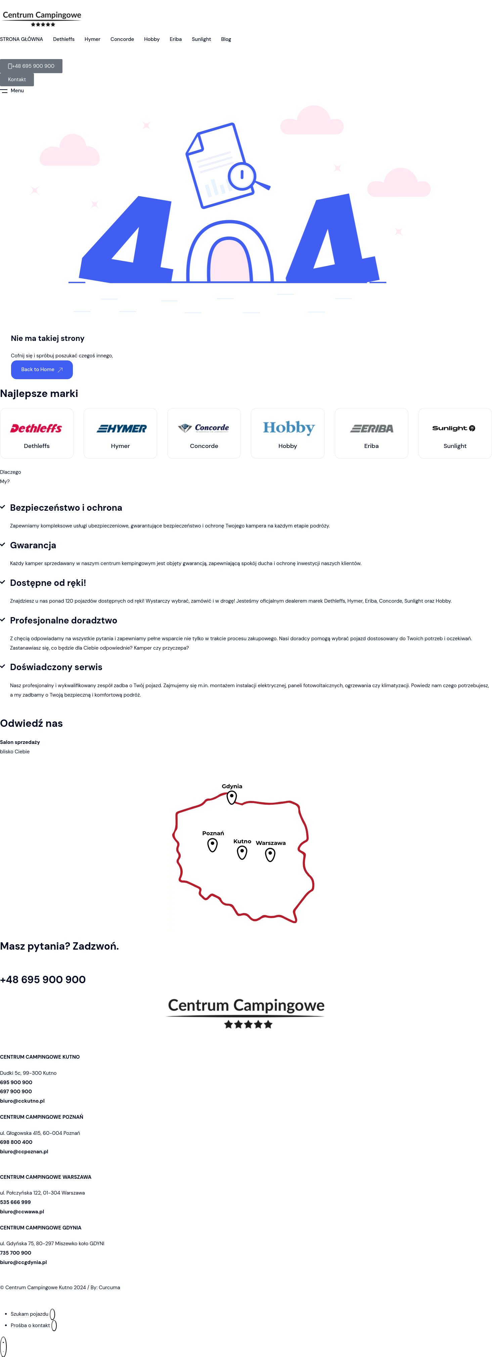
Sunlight (201, 39)
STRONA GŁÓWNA (21, 39)
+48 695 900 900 (43, 979)
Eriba (176, 39)
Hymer (92, 39)
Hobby (152, 39)
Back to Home (41, 369)
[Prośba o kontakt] (54, 1325)
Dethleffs (64, 39)
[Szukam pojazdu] (52, 1314)
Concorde (122, 39)
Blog (226, 39)
